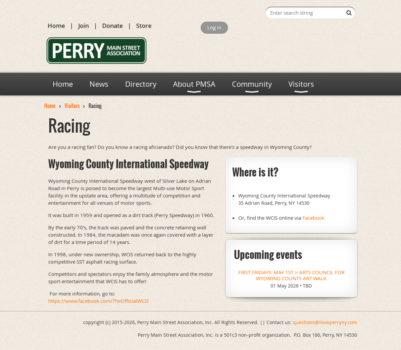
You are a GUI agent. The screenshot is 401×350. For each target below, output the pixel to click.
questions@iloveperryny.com (325, 322)
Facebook (313, 217)
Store (143, 26)
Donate (112, 26)
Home (56, 26)
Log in (214, 27)
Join (83, 26)
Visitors (72, 105)
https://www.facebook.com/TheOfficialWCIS (98, 300)
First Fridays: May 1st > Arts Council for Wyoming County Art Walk (291, 275)
